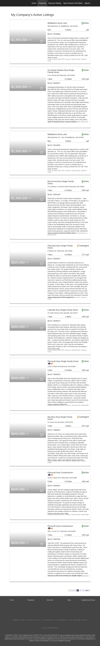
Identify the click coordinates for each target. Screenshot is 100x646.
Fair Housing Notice (78, 620)
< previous (72, 590)
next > (87, 590)
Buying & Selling (54, 3)
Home (34, 3)
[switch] (41, 40)
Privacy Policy (34, 620)
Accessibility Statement (54, 620)
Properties (42, 3)
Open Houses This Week (72, 3)
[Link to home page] (11, 3)
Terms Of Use (18, 620)
